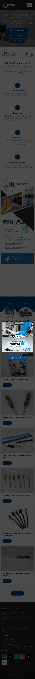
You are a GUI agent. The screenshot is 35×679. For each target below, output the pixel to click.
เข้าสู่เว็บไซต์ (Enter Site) (17, 358)
